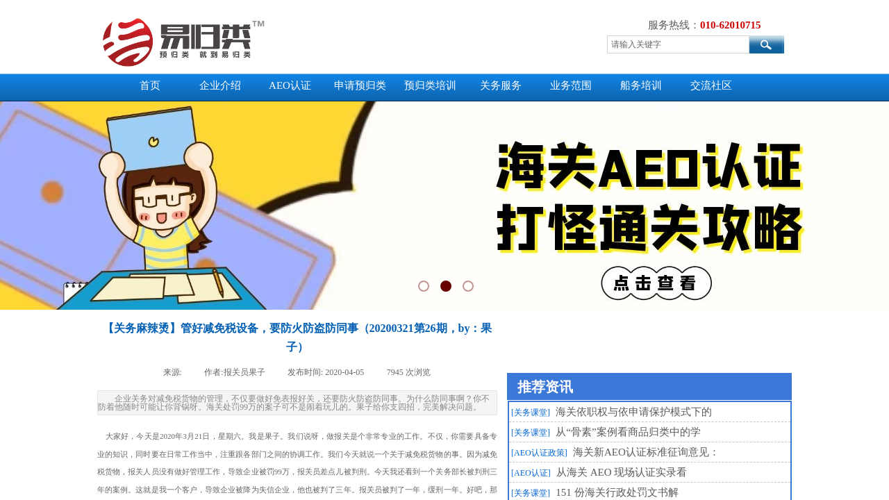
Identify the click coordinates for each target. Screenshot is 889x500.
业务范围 (571, 85)
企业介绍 (220, 85)
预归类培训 (430, 85)
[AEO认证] (531, 473)
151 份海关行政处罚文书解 (617, 492)
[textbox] (678, 44)
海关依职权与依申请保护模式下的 (634, 411)
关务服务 (501, 85)
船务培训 (641, 85)
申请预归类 (360, 85)
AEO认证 (290, 85)
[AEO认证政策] (539, 453)
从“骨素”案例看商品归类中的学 (628, 432)
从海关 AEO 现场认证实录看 (621, 472)
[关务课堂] (530, 412)
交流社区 (711, 85)
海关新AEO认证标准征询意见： (646, 452)
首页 (150, 85)
